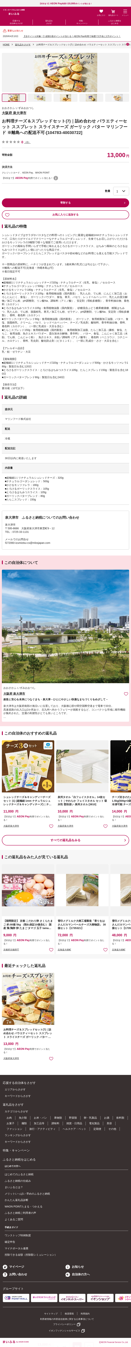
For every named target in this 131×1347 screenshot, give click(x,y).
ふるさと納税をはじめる (114, 22)
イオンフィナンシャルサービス (64, 1330)
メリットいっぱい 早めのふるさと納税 (27, 1193)
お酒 (106, 1117)
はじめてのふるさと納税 (19, 1174)
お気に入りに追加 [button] (51, 826)
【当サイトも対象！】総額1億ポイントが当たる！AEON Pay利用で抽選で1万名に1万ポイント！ (72, 36)
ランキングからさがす (18, 1135)
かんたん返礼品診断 (16, 1199)
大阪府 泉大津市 (14, 113)
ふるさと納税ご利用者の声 (20, 1212)
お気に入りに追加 (126, 694)
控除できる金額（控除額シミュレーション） (31, 1254)
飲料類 (120, 1117)
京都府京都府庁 (11, 949)
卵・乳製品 (90, 1117)
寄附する (65, 202)
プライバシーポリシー (64, 1324)
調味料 (55, 1123)
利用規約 (85, 1313)
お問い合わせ (15, 1274)
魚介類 (23, 1117)
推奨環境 (69, 1313)
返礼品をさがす (49, 22)
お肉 (9, 1117)
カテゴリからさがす (16, 1111)
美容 (109, 1123)
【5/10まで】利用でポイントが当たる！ (65, 4)
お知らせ (75, 1266)
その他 (112, 1128)
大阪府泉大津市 (11, 826)
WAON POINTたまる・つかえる (23, 1206)
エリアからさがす (15, 1089)
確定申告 (10, 1241)
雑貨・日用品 (74, 1123)
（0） (27, 142)
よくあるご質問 (14, 1219)
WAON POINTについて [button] (56, 178)
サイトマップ (51, 1313)
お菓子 (10, 1123)
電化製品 (94, 1123)
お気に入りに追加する (42, 215)
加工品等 (39, 1123)
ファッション (14, 1128)
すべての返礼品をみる (65, 840)
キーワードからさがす (18, 1095)
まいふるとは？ (14, 1187)
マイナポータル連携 (16, 1248)
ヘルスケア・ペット (74, 1128)
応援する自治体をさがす (16, 22)
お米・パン (40, 1117)
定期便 (97, 1128)
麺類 (24, 1123)
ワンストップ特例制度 (18, 1235)
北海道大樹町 (64, 949)
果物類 (58, 1117)
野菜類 (73, 1117)
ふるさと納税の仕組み (18, 1180)
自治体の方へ (78, 1274)
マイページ (13, 1266)
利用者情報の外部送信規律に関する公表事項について (67, 1319)
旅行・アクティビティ (42, 1128)
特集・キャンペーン (82, 22)
